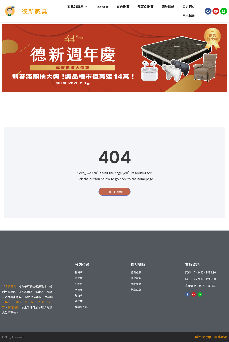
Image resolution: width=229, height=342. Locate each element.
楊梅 (7, 302)
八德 (16, 302)
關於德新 (168, 6)
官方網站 (188, 6)
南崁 (24, 302)
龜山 (33, 302)
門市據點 (188, 15)
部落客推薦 (145, 6)
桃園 (41, 302)
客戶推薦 (123, 6)
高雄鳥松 (13, 307)
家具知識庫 (77, 6)
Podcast (102, 6)
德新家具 (35, 11)
